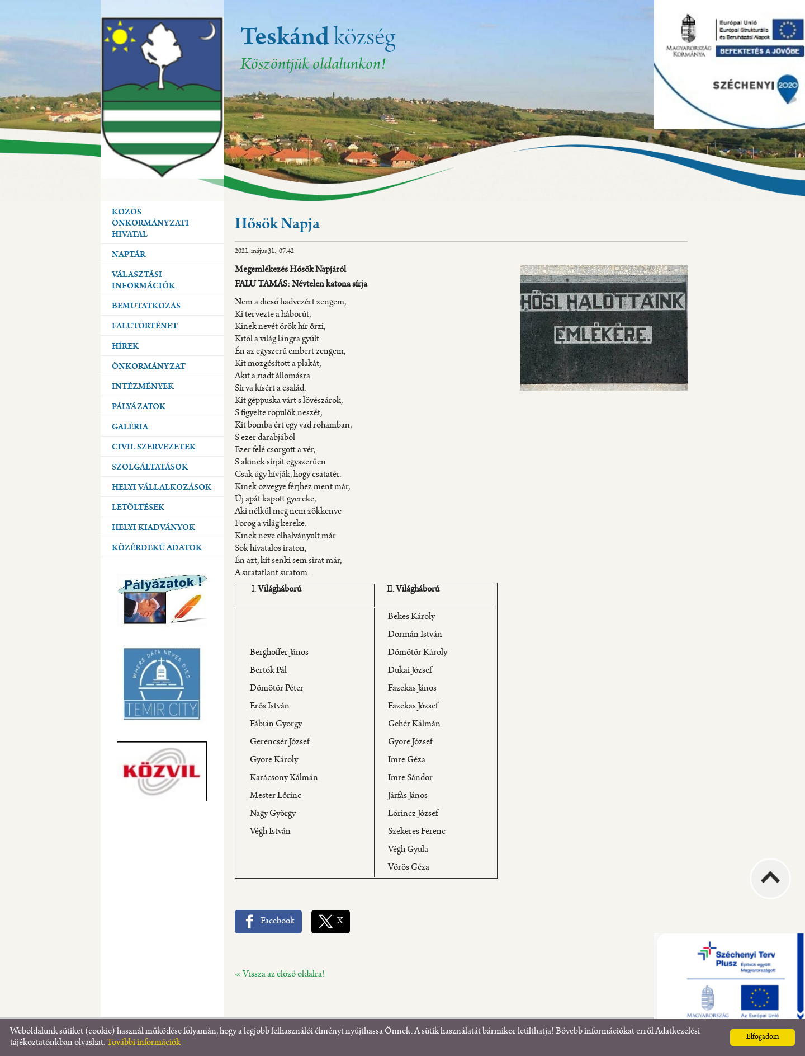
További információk (144, 1043)
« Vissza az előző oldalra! (280, 974)
